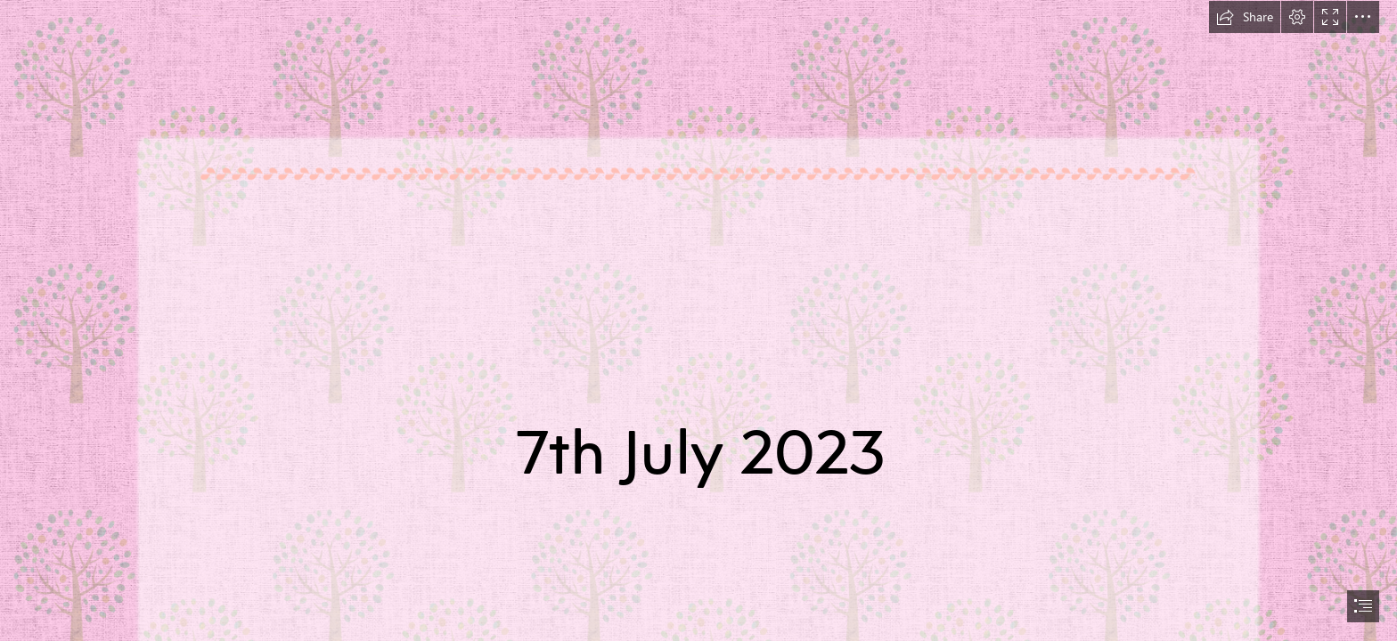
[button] (1244, 17)
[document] (698, 320)
